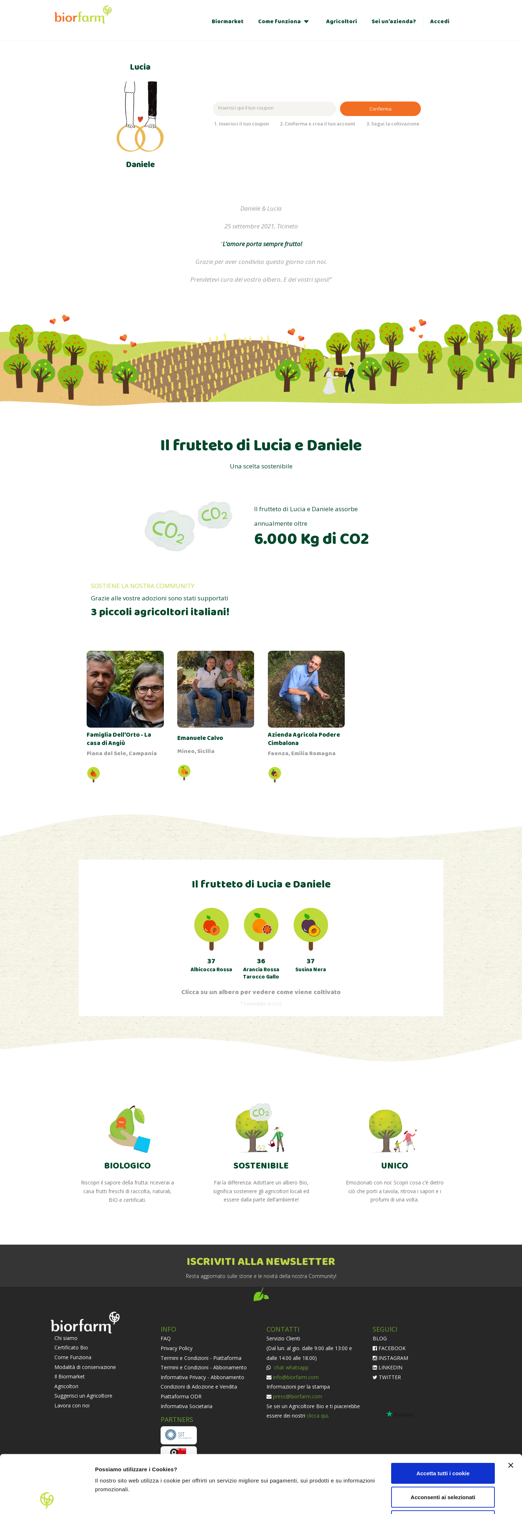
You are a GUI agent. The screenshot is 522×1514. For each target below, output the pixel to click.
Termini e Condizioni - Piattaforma (201, 1357)
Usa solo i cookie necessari (442, 1466)
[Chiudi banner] (510, 1411)
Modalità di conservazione (85, 1367)
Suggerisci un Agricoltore (83, 1395)
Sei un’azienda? (394, 21)
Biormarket (228, 21)
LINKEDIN (387, 1367)
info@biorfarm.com (296, 1377)
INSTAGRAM (390, 1357)
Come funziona (279, 21)
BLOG (380, 1338)
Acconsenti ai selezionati (443, 1443)
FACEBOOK (389, 1348)
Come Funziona (72, 1357)
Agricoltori (341, 21)
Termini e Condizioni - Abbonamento (204, 1367)
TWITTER (387, 1377)
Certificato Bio (71, 1347)
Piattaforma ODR (181, 1396)
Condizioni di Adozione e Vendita (199, 1386)
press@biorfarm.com (297, 1396)
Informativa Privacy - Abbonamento (202, 1377)
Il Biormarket (69, 1376)
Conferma (380, 109)
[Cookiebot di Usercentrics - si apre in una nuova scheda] (47, 1499)
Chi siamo (66, 1338)
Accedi (440, 21)
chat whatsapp (290, 1367)
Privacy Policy (176, 1348)
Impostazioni (465, 1500)
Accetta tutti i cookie (443, 1419)
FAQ (166, 1338)
